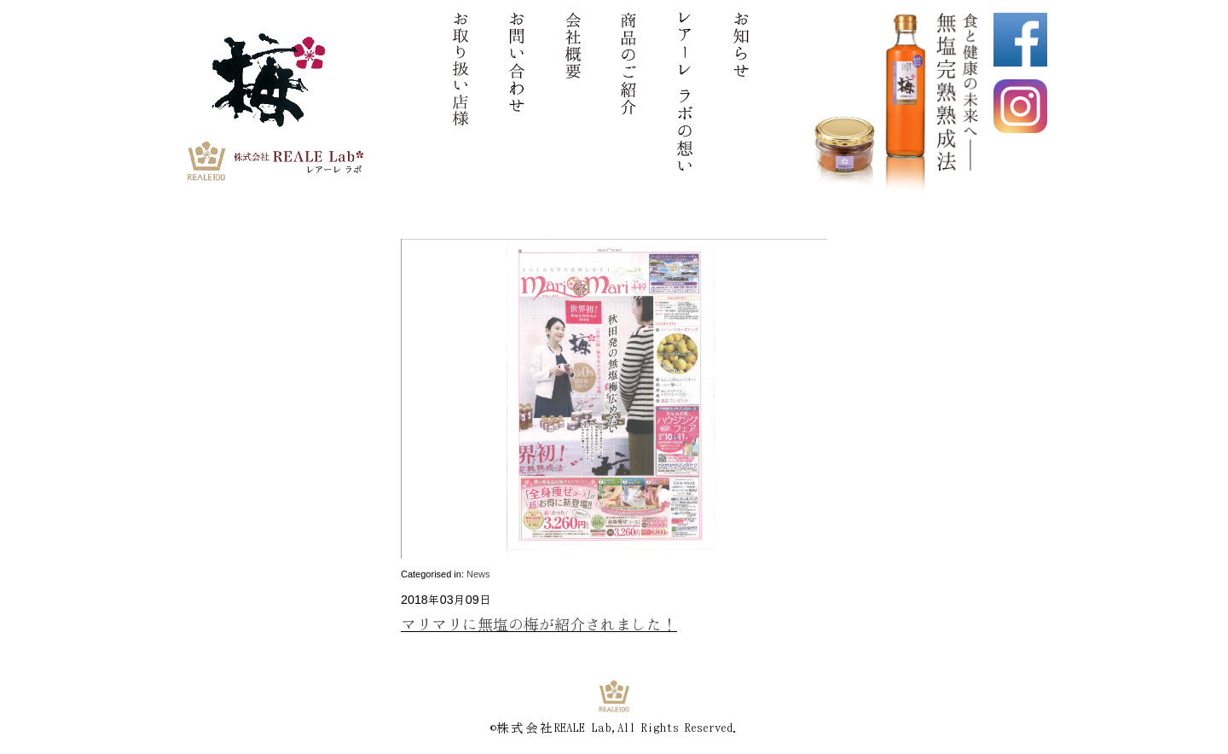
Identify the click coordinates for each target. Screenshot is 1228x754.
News (478, 574)
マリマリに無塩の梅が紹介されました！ (539, 624)
